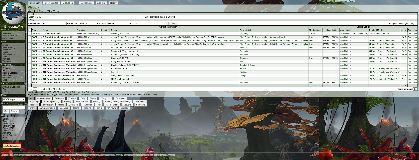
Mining (5, 52)
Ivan (311, 37)
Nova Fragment (122, 79)
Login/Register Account (338, 1)
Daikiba (87, 48)
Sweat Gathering (47, 108)
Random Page (8, 126)
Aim (113, 37)
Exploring (34, 101)
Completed (412, 34)
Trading (5, 91)
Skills (4, 80)
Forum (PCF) (8, 128)
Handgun (159, 37)
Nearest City (345, 30)
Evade (243, 68)
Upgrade (124, 108)
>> (41, 89)
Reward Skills (246, 30)
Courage (115, 58)
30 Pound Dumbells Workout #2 (58, 51)
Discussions (7, 130)
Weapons (6, 61)
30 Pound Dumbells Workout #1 (58, 48)
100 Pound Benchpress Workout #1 (60, 61)
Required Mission (376, 30)
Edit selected (86, 3)
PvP (99, 105)
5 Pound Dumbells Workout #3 (57, 44)
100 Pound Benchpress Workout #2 (60, 65)
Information (140, 101)
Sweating (64, 108)
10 (59, 89)
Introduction (48, 105)
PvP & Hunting (112, 105)
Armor (5, 45)
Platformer (87, 105)
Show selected (51, 3)
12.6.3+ (404, 54)
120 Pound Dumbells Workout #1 (58, 75)
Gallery (5, 119)
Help (4, 137)
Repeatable (105, 30)
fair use (170, 155)
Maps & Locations (10, 73)
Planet (34, 30)
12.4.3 (403, 41)
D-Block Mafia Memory (379, 34)
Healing (67, 101)
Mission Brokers (9, 36)
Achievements (8, 38)
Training (87, 108)
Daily (83, 98)
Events (5, 70)
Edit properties (78, 92)
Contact (12, 135)
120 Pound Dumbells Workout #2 (58, 79)
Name (45, 30)
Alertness (115, 54)
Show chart (35, 3)
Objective (81, 30)
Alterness (115, 82)
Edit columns (91, 92)
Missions (6, 33)
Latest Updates (9, 123)
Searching (140, 105)
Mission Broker (315, 30)
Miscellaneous (8, 54)
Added (403, 30)
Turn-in (99, 108)
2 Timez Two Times (52, 34)
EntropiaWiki (13, 25)
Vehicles (6, 59)
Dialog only (105, 98)
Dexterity (115, 34)
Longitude (327, 30)
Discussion (68, 3)
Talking (76, 108)
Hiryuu (87, 82)
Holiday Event (82, 101)
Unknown (111, 108)
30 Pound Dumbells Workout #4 (58, 58)
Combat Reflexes (125, 37)
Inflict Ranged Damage (193, 37)
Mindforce (6, 50)
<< (29, 89)
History (113, 3)
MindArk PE (119, 155)
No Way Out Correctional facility (354, 34)
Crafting (72, 98)
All (31, 98)
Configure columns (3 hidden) (401, 23)
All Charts (6, 133)
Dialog (93, 98)
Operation (73, 105)
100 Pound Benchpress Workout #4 (60, 72)
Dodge (114, 75)
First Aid (114, 48)
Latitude (335, 30)
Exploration (121, 98)
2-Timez (312, 34)
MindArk (15, 155)
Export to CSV (34, 17)
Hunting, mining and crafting (117, 101)
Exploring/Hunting (51, 101)
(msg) (351, 1)
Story (32, 108)
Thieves (87, 37)
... (61, 89)
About (5, 135)
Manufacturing (8, 47)
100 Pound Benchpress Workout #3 (60, 68)
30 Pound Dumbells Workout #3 (58, 54)
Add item (101, 3)
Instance (34, 105)
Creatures (6, 68)
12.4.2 (403, 37)
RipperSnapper (91, 61)
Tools (4, 56)
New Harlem (345, 37)
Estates (5, 89)
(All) (64, 89)
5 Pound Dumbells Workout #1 (57, 37)
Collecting (59, 98)
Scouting (127, 105)
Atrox (86, 75)
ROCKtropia (37, 34)
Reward (114, 30)
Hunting (96, 101)
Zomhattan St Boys (91, 34)
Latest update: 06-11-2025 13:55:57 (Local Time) (49, 92)
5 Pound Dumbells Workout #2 (57, 41)
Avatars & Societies (11, 87)
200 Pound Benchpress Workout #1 (60, 82)
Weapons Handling (144, 37)
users (45, 155)
